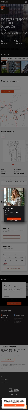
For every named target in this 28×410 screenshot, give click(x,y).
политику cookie (18, 402)
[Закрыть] (24, 399)
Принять (14, 405)
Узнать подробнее (14, 219)
